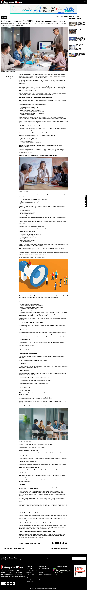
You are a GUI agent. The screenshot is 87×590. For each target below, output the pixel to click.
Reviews (71, 2)
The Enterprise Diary (63, 2)
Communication (23, 132)
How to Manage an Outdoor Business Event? (80, 54)
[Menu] (85, 1)
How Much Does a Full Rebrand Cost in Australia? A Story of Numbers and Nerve (80, 23)
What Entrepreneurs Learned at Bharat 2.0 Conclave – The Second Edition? (80, 38)
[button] (53, 542)
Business (4, 17)
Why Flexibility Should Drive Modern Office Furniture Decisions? (79, 47)
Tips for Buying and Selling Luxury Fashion (80, 31)
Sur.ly (82, 573)
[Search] (82, 1)
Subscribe (76, 2)
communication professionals (44, 300)
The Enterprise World (43, 588)
